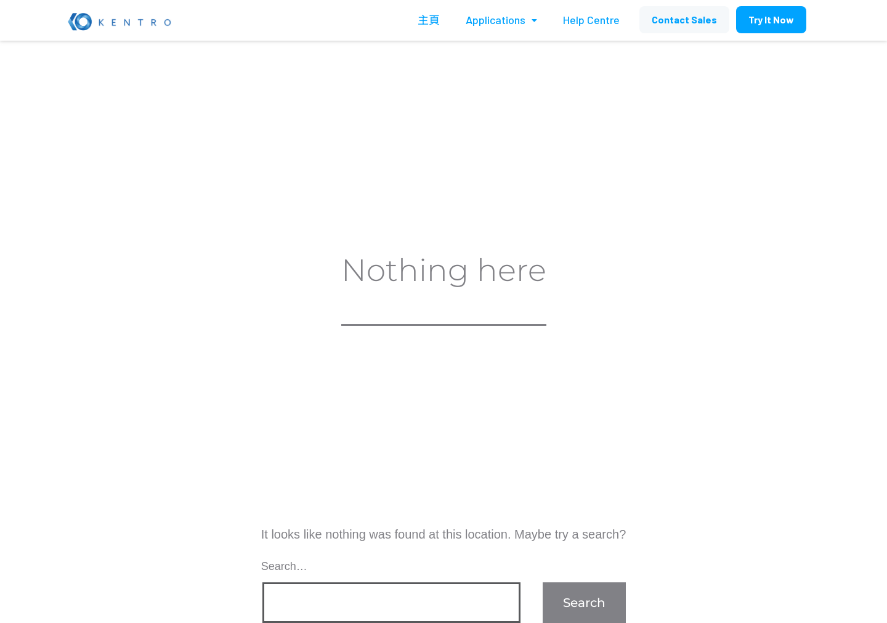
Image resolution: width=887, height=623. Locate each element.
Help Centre (591, 19)
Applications (501, 19)
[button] (684, 19)
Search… (284, 566)
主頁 (429, 19)
